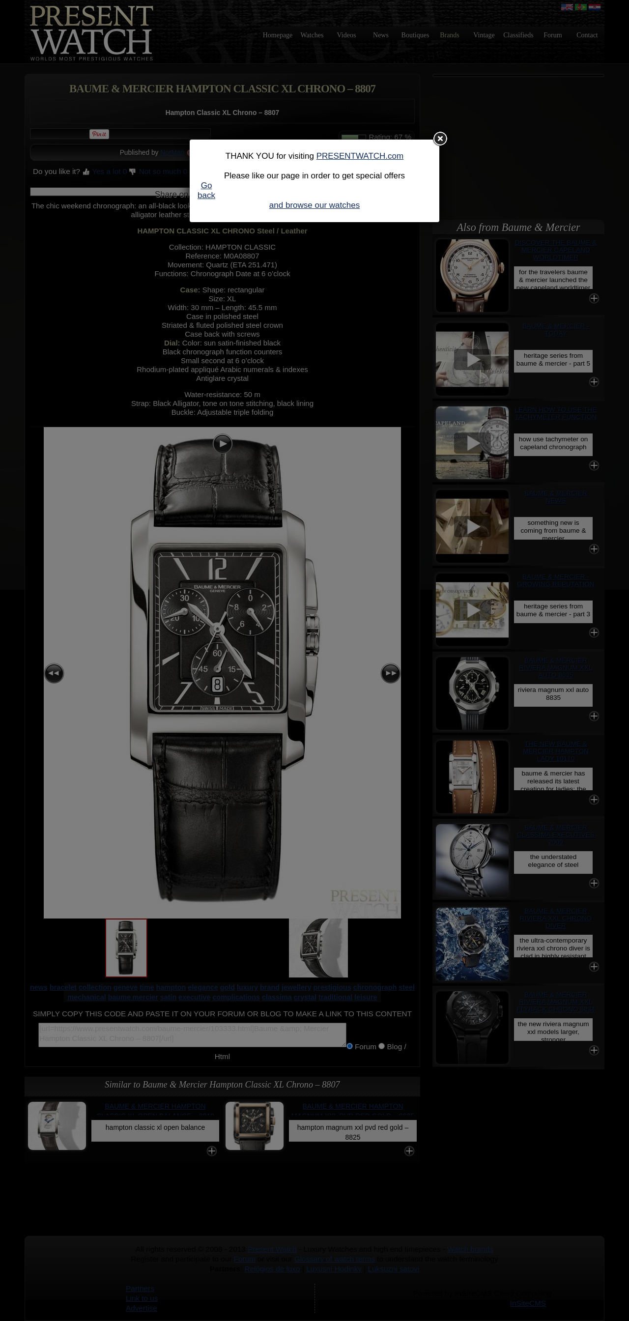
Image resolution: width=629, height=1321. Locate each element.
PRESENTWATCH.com (360, 156)
